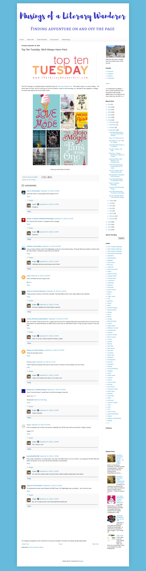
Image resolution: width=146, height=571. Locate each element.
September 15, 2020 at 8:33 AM (51, 246)
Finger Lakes (111, 296)
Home (22, 39)
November (112, 125)
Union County (111, 411)
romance (110, 377)
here (122, 96)
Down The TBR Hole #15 (116, 138)
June (111, 205)
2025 (109, 107)
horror (109, 314)
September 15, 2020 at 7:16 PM (49, 375)
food (108, 298)
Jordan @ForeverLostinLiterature (37, 319)
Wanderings (66, 39)
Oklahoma (110, 357)
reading (109, 366)
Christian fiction (111, 276)
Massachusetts (111, 321)
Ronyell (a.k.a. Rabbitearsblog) (36, 389)
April (110, 211)
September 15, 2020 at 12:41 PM (54, 350)
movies (109, 339)
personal (109, 362)
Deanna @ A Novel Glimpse (35, 350)
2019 (109, 222)
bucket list (110, 267)
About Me (30, 39)
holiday (109, 312)
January (111, 218)
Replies (31, 200)
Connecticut (110, 280)
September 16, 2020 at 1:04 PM (52, 485)
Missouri (109, 332)
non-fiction (110, 353)
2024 (109, 109)
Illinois (109, 316)
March (111, 213)
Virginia (109, 416)
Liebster (109, 319)
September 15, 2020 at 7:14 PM (49, 204)
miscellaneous (111, 330)
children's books (112, 274)
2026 (109, 104)
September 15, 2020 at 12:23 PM (58, 319)
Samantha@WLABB (33, 456)
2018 (109, 224)
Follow (108, 83)
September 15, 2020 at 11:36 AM (56, 291)
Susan (29, 425)
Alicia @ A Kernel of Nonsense (36, 291)
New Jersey (110, 348)
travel (109, 407)
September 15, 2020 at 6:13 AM (63, 218)
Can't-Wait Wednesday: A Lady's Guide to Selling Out (120, 499)
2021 (109, 117)
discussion (110, 287)
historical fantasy (112, 307)
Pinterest (110, 76)
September (112, 130)
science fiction (111, 382)
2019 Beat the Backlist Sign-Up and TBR (120, 518)
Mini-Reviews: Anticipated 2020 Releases (116, 175)
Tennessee (110, 396)
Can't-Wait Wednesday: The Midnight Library (116, 179)
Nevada (109, 344)
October (111, 127)
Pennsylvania (111, 359)
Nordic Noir (110, 355)
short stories (111, 386)
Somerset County (112, 389)
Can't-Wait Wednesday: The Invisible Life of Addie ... (116, 166)
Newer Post (25, 544)
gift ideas (110, 301)
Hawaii (109, 303)
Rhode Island (111, 375)
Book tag (110, 265)
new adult (110, 346)
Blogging (110, 260)
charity (109, 271)
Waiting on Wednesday (114, 418)
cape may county (112, 269)
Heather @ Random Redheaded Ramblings (40, 218)
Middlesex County (112, 328)
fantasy (109, 292)
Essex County (111, 289)
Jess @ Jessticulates (33, 191)
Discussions (54, 39)
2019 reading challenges (114, 251)
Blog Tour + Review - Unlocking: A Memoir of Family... (116, 155)
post (30, 282)
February (112, 216)
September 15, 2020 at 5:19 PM (40, 425)
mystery (109, 341)
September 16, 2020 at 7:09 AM (49, 456)
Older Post (95, 544)
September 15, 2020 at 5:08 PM (56, 389)
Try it (108, 409)
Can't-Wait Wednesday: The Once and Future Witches (116, 134)
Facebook (110, 71)
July (110, 203)
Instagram (110, 73)
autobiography (111, 258)
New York (110, 350)
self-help (109, 384)
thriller (109, 398)
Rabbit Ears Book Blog (40, 400)
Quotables (110, 364)
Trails (109, 405)
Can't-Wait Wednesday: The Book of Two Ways (116, 192)
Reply (28, 196)
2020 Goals (119, 535)
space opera (111, 391)
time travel (110, 400)
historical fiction (111, 310)
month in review (112, 335)
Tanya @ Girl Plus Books (34, 485)
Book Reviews (42, 39)
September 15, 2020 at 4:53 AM (50, 191)
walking (109, 420)
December (112, 122)
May (110, 208)
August (111, 200)
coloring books (111, 278)
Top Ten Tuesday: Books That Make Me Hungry (116, 196)
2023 (109, 112)
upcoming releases (113, 414)
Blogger (81, 561)
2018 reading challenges (114, 249)
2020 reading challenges (114, 253)
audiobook (110, 256)
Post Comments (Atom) (36, 547)
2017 (109, 227)
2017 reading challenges (114, 246)
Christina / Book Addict (34, 246)
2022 (109, 115)
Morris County (111, 337)
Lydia (28, 276)
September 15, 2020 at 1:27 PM (46, 362)
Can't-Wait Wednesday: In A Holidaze (116, 145)
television (110, 393)
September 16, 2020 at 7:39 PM (49, 442)
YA (108, 423)
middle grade (111, 326)
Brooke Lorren (31, 362)
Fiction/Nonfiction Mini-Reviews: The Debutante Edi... (115, 160)
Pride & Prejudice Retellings (114, 183)
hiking (109, 305)
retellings (110, 371)
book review (110, 262)
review (109, 373)
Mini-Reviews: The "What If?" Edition (116, 141)
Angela (34, 204)
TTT (34, 396)
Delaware (110, 285)
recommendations (112, 368)
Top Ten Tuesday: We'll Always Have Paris (116, 171)
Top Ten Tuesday (31, 179)
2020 (109, 120)
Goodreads (110, 78)
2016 (109, 230)
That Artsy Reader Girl (64, 86)
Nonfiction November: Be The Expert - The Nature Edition (120, 459)
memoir (109, 323)
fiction (109, 294)
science (109, 380)
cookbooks (110, 283)
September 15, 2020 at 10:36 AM (40, 276)
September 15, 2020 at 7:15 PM (49, 304)
